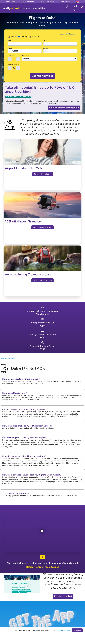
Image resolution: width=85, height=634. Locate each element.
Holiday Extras (10, 8)
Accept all (77, 630)
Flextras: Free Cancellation (18, 97)
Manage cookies (63, 630)
